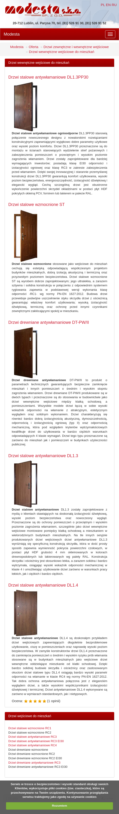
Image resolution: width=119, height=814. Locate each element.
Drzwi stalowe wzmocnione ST (36, 204)
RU (114, 5)
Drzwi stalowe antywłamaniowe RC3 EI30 (36, 741)
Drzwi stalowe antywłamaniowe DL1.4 (43, 585)
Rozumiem (59, 805)
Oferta (33, 47)
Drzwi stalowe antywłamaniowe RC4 (32, 745)
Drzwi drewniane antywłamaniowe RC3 (34, 762)
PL (103, 5)
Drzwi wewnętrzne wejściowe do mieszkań (61, 52)
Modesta (12, 34)
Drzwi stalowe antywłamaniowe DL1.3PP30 (48, 77)
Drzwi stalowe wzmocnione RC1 (29, 728)
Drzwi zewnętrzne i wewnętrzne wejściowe (76, 47)
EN (108, 5)
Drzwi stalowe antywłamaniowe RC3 (32, 736)
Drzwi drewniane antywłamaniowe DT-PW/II (48, 322)
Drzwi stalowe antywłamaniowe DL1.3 (43, 455)
